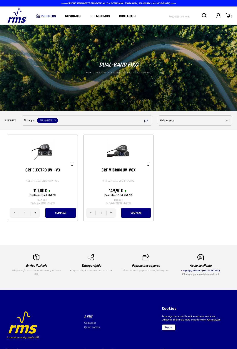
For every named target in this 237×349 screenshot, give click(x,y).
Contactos (127, 16)
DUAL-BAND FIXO (143, 72)
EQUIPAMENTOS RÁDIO (121, 72)
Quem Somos (100, 16)
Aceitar (169, 327)
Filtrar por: (86, 120)
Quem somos (92, 327)
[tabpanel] (118, 67)
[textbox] (183, 16)
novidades (73, 16)
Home (88, 72)
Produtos (46, 16)
